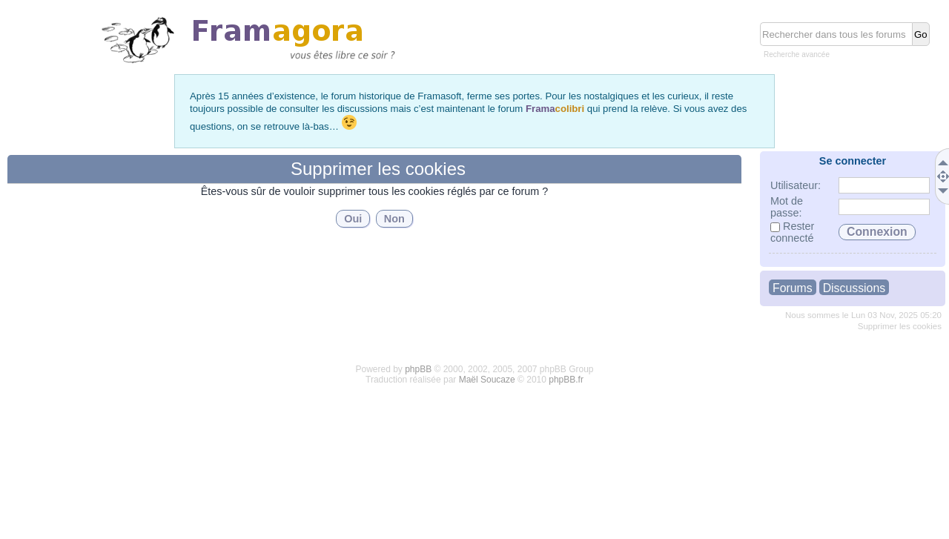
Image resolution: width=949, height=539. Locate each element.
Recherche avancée (797, 54)
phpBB (418, 369)
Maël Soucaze (487, 379)
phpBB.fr (566, 379)
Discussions (854, 288)
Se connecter (852, 161)
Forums (793, 288)
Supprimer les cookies (900, 326)
